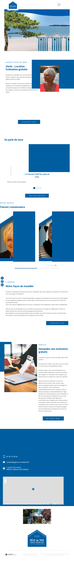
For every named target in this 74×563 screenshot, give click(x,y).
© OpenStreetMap (59, 503)
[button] (34, 188)
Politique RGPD (55, 555)
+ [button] (5, 479)
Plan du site (52, 554)
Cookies (62, 555)
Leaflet (45, 503)
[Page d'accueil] (13, 5)
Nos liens (48, 555)
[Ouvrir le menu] (68, 4)
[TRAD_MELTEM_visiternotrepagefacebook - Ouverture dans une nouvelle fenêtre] (2, 278)
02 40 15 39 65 (11, 457)
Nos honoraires (44, 554)
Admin (67, 554)
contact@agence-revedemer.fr (17, 462)
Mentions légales (60, 554)
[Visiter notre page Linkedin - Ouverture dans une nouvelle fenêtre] (2, 284)
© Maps (51, 503)
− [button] (5, 482)
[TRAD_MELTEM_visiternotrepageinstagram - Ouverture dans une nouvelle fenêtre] (2, 281)
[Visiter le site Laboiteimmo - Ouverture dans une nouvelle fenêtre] (10, 554)
